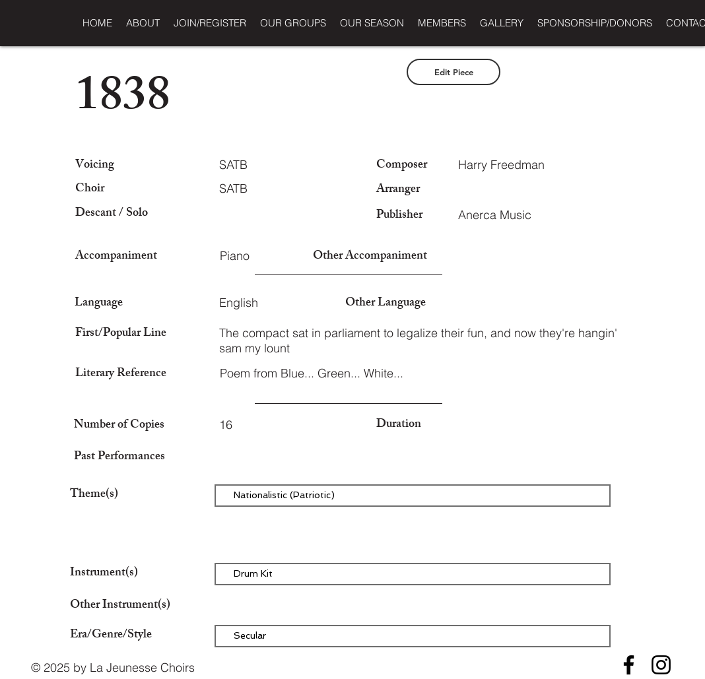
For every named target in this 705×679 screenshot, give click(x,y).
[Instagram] (661, 665)
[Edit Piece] (453, 72)
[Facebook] (629, 665)
